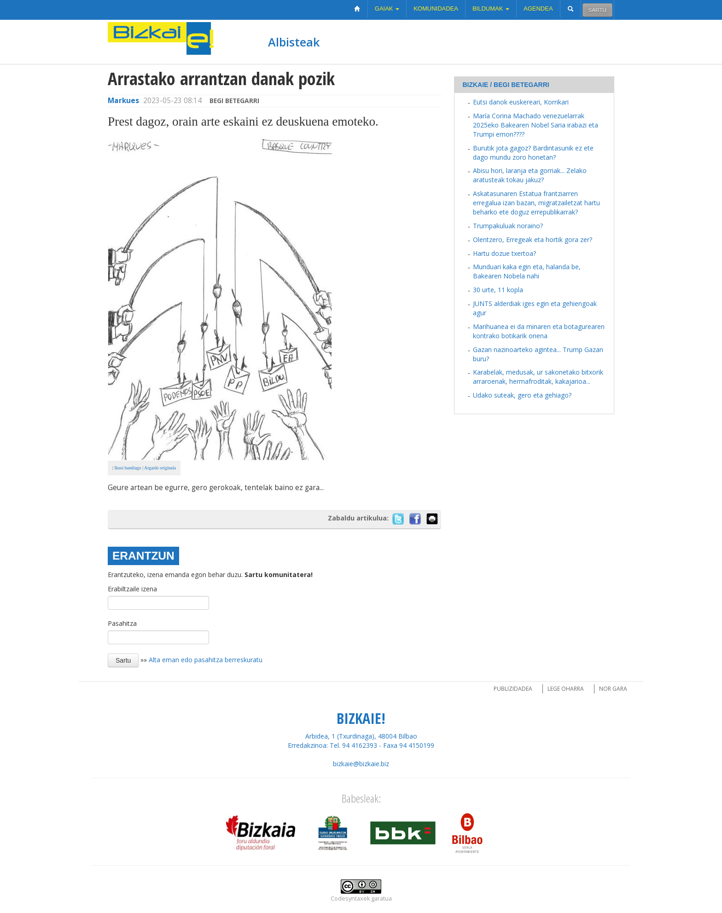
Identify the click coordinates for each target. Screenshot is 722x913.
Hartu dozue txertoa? (504, 253)
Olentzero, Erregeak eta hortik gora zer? (532, 239)
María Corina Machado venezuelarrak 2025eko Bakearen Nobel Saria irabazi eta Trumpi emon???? (535, 125)
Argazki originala (160, 467)
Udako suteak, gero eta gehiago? (522, 395)
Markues (123, 100)
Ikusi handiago (127, 467)
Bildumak (490, 8)
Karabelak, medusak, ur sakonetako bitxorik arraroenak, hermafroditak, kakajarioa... (538, 377)
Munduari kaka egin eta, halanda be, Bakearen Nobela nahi (527, 271)
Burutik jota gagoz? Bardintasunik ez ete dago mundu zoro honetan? (533, 153)
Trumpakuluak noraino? (508, 225)
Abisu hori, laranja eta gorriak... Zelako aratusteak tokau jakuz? (530, 175)
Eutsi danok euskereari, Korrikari (521, 102)
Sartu (597, 10)
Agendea (538, 8)
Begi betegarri (234, 100)
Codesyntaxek (350, 898)
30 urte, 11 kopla (498, 289)
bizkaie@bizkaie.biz (361, 763)
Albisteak (294, 42)
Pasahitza (122, 623)
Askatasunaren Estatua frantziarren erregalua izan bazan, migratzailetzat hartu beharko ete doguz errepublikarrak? (536, 202)
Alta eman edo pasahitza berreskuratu (205, 659)
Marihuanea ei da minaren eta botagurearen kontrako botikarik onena (539, 331)
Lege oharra (565, 689)
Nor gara (613, 689)
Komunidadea (435, 8)
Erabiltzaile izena (132, 588)
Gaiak (387, 8)
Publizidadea (513, 689)
